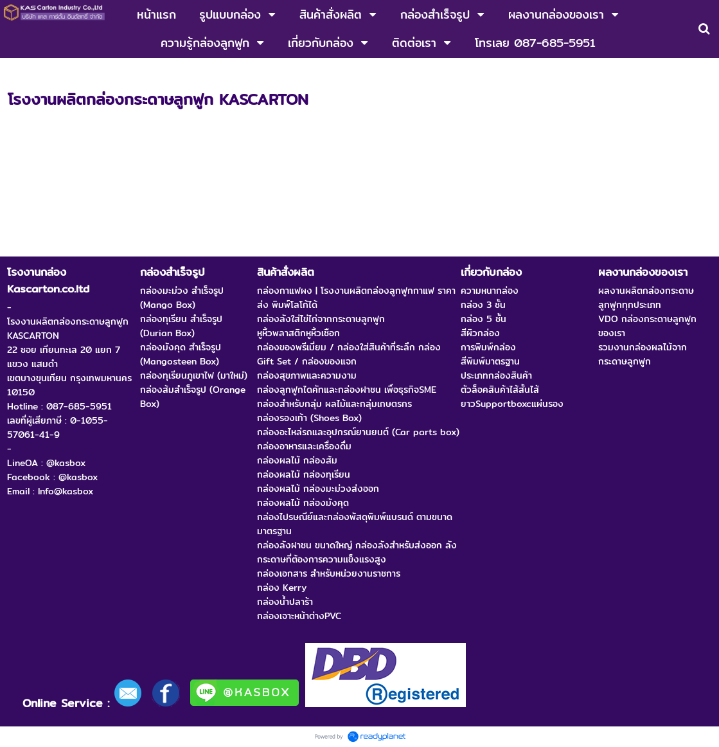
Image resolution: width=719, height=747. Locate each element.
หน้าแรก (23, 71)
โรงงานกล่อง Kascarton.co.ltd (112, 71)
